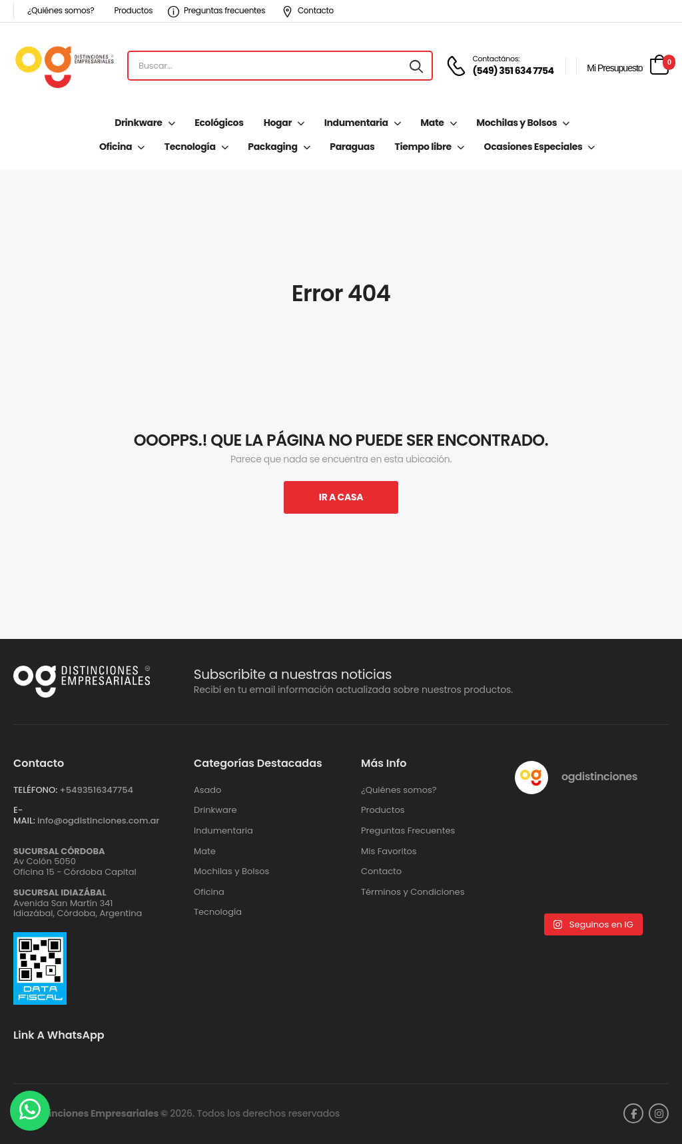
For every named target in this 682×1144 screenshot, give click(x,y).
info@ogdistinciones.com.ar (98, 820)
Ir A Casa (341, 497)
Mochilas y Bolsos (516, 122)
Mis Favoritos (389, 851)
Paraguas (352, 146)
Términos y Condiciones (412, 892)
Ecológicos (218, 122)
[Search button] (416, 66)
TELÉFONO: (35, 790)
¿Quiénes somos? (60, 10)
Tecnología (190, 146)
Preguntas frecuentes (216, 10)
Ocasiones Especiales (533, 146)
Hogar (278, 122)
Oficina (115, 146)
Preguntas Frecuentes (408, 831)
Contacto (308, 10)
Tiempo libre (422, 146)
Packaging (272, 146)
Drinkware (138, 122)
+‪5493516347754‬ (96, 790)
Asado (207, 790)
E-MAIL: (24, 815)
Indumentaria (356, 122)
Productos (133, 10)
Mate (432, 122)
